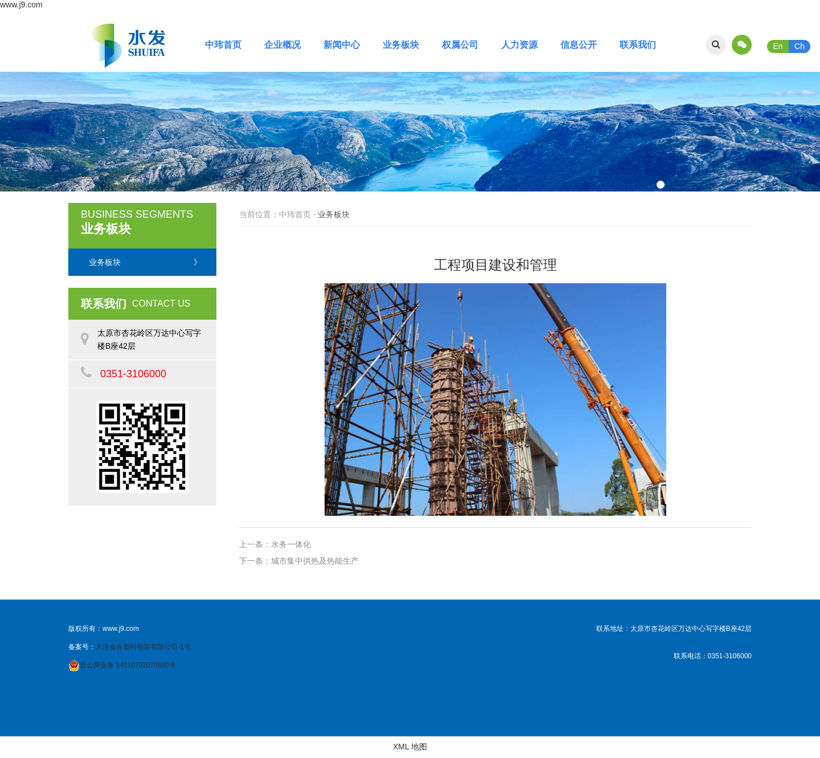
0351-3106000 (133, 374)
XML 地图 (410, 746)
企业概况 (282, 45)
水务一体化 (291, 544)
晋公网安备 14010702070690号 (128, 665)
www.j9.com (21, 4)
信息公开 (578, 45)
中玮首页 (223, 45)
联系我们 (638, 45)
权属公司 (460, 45)
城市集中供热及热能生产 (315, 560)
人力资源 (519, 45)
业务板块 (401, 45)
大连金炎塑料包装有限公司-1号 (143, 647)
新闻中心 (341, 45)
